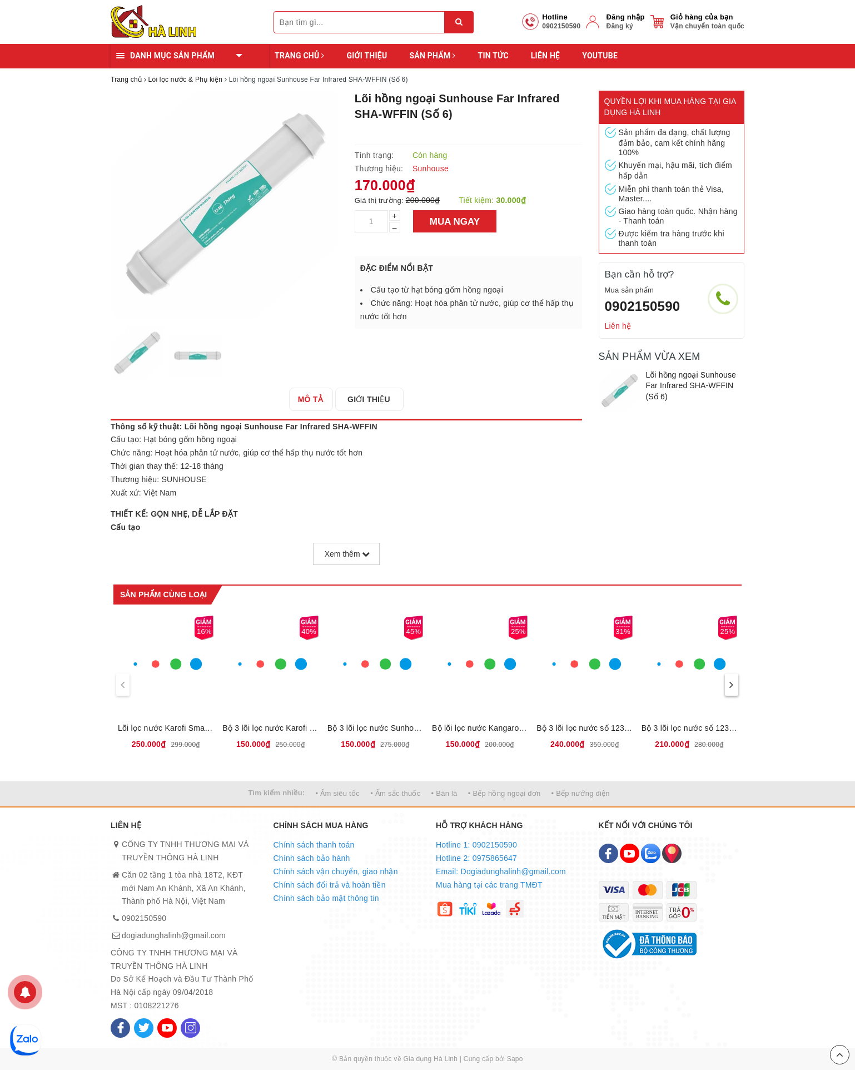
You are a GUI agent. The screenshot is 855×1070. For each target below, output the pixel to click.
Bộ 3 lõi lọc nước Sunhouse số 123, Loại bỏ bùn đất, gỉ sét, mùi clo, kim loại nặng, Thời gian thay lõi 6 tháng (375, 728)
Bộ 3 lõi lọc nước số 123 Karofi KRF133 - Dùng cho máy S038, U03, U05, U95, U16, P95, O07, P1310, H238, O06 (689, 728)
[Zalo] (650, 853)
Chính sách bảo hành (312, 858)
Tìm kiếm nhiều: (276, 793)
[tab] (313, 399)
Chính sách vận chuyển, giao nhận (336, 871)
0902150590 (642, 306)
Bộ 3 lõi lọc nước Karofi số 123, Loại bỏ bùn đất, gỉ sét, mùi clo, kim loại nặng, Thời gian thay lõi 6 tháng (270, 728)
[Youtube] (167, 1028)
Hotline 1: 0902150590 (476, 844)
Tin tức (493, 55)
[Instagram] (190, 1028)
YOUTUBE (600, 55)
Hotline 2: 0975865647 (476, 858)
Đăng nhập (625, 17)
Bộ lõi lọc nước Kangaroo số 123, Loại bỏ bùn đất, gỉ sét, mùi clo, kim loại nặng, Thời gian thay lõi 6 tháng (480, 728)
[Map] (672, 853)
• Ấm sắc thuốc (395, 793)
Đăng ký (619, 26)
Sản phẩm (432, 55)
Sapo (515, 1059)
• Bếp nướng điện (580, 793)
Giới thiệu (366, 55)
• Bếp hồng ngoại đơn (504, 793)
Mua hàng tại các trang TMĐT (489, 884)
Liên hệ (545, 55)
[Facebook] (120, 1028)
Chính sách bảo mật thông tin (326, 898)
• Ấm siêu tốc (338, 793)
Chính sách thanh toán (314, 844)
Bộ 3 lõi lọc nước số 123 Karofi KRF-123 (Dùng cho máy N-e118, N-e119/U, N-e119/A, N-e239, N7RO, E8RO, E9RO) (584, 728)
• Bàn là (444, 793)
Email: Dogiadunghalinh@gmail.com (501, 871)
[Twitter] (143, 1028)
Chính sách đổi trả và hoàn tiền (330, 884)
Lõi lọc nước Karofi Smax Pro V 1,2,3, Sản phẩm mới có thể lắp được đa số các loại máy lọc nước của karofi (165, 728)
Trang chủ (299, 55)
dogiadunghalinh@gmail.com (174, 935)
